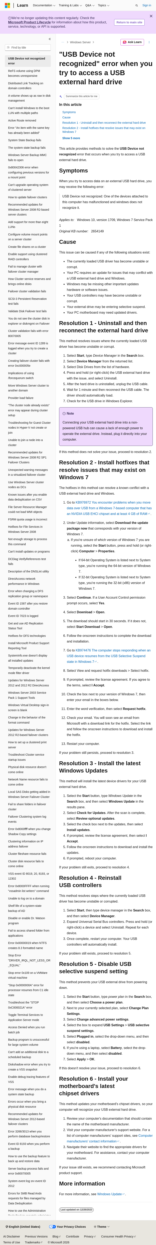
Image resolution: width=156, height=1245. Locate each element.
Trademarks (32, 1242)
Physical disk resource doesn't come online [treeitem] (27, 769)
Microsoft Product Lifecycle (29, 22)
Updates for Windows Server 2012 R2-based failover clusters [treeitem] (28, 732)
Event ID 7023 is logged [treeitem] (23, 616)
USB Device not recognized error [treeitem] (26, 61)
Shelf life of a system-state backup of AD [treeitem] (24, 908)
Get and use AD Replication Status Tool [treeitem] (25, 626)
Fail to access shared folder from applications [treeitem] (28, 933)
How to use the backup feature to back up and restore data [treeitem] (29, 1159)
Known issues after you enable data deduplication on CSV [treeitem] (27, 497)
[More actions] (149, 42)
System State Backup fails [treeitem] (24, 140)
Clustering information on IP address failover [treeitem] (25, 844)
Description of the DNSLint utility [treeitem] (28, 571)
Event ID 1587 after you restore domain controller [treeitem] (28, 606)
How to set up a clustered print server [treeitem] (27, 745)
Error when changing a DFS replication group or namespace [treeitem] (28, 593)
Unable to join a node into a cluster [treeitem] (25, 442)
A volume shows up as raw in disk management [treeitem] (29, 98)
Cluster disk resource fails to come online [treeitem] (26, 864)
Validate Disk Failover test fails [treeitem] (27, 311)
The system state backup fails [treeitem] (27, 147)
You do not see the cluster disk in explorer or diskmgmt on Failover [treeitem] (29, 321)
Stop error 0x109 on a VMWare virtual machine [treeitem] (27, 975)
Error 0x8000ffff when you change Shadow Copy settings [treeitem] (29, 831)
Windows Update (109, 1194)
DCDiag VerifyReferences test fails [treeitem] (27, 561)
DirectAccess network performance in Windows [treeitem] (23, 581)
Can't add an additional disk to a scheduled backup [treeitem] (28, 1054)
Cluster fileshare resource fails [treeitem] (27, 853)
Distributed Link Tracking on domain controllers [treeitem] (25, 86)
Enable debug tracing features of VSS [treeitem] (28, 1079)
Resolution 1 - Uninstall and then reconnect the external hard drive (104, 122)
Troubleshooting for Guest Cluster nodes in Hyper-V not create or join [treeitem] (29, 427)
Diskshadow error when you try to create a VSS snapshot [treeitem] (29, 1067)
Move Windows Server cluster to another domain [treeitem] (28, 388)
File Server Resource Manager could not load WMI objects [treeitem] (27, 509)
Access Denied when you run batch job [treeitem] (26, 1030)
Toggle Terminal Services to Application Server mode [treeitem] (25, 1017)
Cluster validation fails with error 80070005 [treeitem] (28, 333)
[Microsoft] (7, 5)
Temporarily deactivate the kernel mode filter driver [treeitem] (29, 670)
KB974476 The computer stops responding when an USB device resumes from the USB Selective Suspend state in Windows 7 (109, 656)
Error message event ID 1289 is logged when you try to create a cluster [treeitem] (28, 348)
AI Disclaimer (11, 1236)
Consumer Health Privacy (117, 1236)
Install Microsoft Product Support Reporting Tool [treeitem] (28, 645)
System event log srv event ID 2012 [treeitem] (27, 1183)
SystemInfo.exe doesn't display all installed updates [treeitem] (27, 658)
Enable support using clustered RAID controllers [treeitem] (27, 256)
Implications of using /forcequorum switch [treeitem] (21, 376)
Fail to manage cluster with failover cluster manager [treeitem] (25, 269)
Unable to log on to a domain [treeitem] (26, 898)
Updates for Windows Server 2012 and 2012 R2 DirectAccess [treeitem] (28, 683)
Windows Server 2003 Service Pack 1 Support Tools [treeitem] (27, 695)
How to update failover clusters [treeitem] (27, 197)
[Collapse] (50, 39)
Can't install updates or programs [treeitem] (29, 551)
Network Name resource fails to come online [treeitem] (28, 782)
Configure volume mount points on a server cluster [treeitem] (28, 237)
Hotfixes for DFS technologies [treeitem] (27, 635)
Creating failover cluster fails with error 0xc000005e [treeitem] (29, 363)
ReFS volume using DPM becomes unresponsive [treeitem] (24, 73)
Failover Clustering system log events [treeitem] (27, 819)
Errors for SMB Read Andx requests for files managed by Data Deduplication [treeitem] (27, 1198)
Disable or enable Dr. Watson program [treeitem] (26, 921)
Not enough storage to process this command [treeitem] (27, 541)
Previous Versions (36, 1236)
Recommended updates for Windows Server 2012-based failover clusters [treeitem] (26, 1119)
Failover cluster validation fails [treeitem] (27, 291)
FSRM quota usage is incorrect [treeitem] (27, 519)
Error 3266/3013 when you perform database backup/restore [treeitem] (29, 1134)
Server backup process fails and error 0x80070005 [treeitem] (28, 1171)
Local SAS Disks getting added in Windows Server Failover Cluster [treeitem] (29, 794)
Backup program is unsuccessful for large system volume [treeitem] (28, 1042)
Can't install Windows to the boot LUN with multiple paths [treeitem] (28, 110)
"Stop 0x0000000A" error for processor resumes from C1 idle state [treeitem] (28, 990)
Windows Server (80, 42)
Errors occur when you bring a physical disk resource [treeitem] (27, 1104)
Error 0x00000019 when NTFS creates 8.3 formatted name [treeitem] (27, 945)
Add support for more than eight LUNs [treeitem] (28, 224)
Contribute (72, 1236)
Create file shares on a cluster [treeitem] (27, 246)
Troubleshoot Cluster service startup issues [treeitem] (26, 757)
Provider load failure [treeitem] (21, 398)
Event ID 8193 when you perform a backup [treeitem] (29, 1146)
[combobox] (28, 47)
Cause (66, 117)
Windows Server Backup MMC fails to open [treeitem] (27, 157)
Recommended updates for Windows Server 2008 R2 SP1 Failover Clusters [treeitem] (27, 457)
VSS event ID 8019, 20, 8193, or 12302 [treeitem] (28, 876)
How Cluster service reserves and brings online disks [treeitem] (29, 281)
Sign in (146, 5)
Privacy (88, 1236)
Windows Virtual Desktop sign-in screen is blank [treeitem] (28, 707)
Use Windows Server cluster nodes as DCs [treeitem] (26, 485)
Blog (55, 1236)
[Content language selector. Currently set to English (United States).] (22, 1227)
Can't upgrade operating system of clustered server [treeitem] (28, 187)
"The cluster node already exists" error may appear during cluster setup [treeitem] (29, 410)
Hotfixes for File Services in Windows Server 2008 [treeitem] (25, 529)
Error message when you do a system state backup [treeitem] (27, 1092)
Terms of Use (11, 1242)
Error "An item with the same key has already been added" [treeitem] (28, 130)
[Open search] (137, 5)
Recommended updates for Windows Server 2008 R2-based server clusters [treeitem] (28, 209)
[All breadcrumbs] (62, 42)
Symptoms (69, 112)
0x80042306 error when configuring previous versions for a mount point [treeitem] (28, 172)
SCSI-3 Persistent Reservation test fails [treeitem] (27, 301)
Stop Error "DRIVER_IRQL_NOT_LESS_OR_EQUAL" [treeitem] (29, 960)
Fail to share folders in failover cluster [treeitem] (27, 807)
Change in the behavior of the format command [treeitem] (27, 720)
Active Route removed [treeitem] (22, 120)
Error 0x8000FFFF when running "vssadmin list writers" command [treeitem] (28, 888)
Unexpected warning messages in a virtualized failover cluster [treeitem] (28, 472)
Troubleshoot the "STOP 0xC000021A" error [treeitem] (23, 1005)
